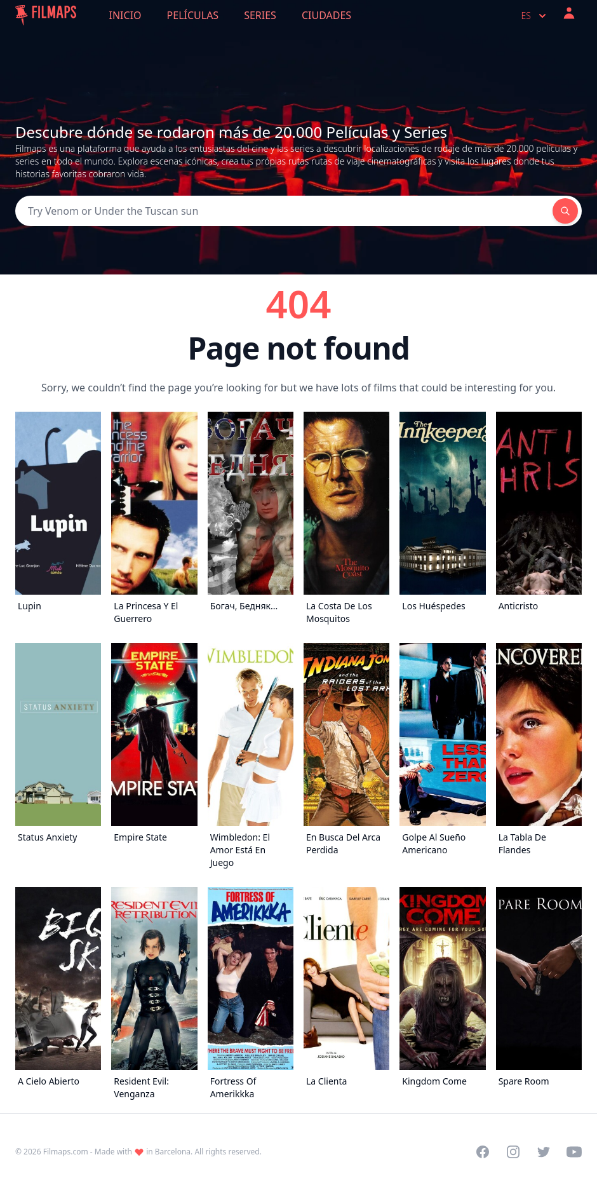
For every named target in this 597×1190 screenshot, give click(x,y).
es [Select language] (535, 16)
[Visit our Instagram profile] (513, 1152)
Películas (193, 15)
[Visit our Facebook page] (482, 1152)
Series (260, 15)
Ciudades (326, 15)
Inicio (125, 15)
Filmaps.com (65, 1151)
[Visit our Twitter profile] (543, 1152)
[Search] (284, 211)
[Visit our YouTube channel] (574, 1152)
